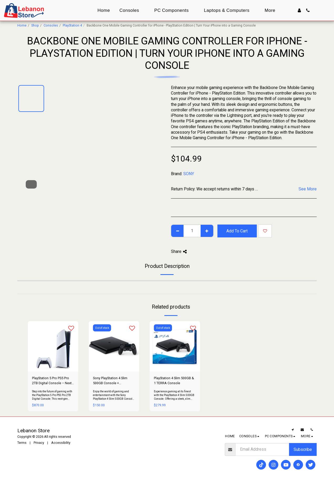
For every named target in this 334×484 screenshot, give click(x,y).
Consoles (51, 25)
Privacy (39, 443)
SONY (188, 173)
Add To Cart (237, 230)
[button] (308, 10)
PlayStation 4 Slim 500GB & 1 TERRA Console (174, 380)
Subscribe (303, 449)
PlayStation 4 (72, 25)
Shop (35, 25)
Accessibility (60, 443)
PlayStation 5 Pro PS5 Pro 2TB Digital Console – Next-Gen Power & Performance (52, 381)
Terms (22, 443)
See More (308, 188)
